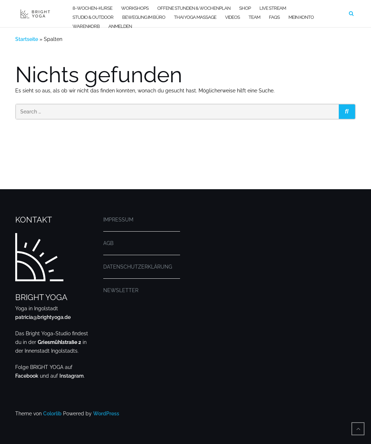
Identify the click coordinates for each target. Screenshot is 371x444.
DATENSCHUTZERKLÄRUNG (137, 267)
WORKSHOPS (135, 8)
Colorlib (52, 413)
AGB (108, 243)
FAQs (274, 17)
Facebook (26, 376)
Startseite (26, 39)
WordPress (106, 413)
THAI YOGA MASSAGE (195, 17)
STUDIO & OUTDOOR (92, 17)
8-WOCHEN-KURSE (92, 8)
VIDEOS (232, 17)
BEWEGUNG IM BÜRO (143, 17)
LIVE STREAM (272, 8)
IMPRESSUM (118, 220)
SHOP (245, 8)
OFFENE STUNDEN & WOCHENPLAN (193, 8)
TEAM (254, 17)
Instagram (71, 376)
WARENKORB (86, 26)
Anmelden (120, 26)
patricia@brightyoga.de (43, 317)
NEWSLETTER (120, 290)
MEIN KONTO (301, 17)
